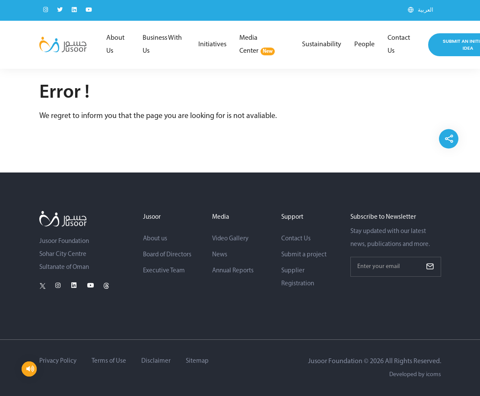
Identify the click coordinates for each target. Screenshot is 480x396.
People (364, 44)
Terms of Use (109, 361)
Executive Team (164, 271)
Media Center (257, 45)
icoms (433, 374)
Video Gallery (230, 239)
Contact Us (399, 44)
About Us (115, 44)
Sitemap (197, 361)
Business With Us (162, 44)
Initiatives (212, 44)
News (219, 255)
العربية (425, 10)
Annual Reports (233, 271)
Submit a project (304, 255)
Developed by (415, 374)
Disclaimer (156, 361)
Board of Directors (167, 255)
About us (155, 239)
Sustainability (321, 44)
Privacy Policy (57, 361)
